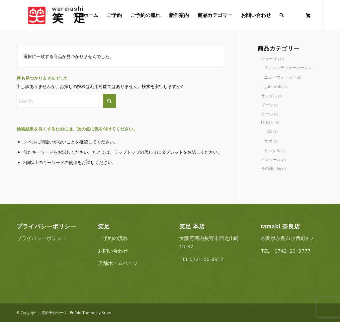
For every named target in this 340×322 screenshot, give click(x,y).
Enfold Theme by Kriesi (91, 312)
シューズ (269, 58)
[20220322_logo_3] (56, 15)
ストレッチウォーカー (284, 67)
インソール (271, 159)
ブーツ (267, 105)
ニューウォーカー (280, 77)
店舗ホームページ (118, 263)
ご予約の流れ (113, 238)
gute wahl (273, 86)
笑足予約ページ (54, 312)
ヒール (267, 114)
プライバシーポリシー (41, 238)
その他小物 (271, 168)
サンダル (269, 96)
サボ (268, 141)
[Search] (282, 15)
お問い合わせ (113, 250)
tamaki (267, 122)
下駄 (268, 131)
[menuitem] (86, 15)
